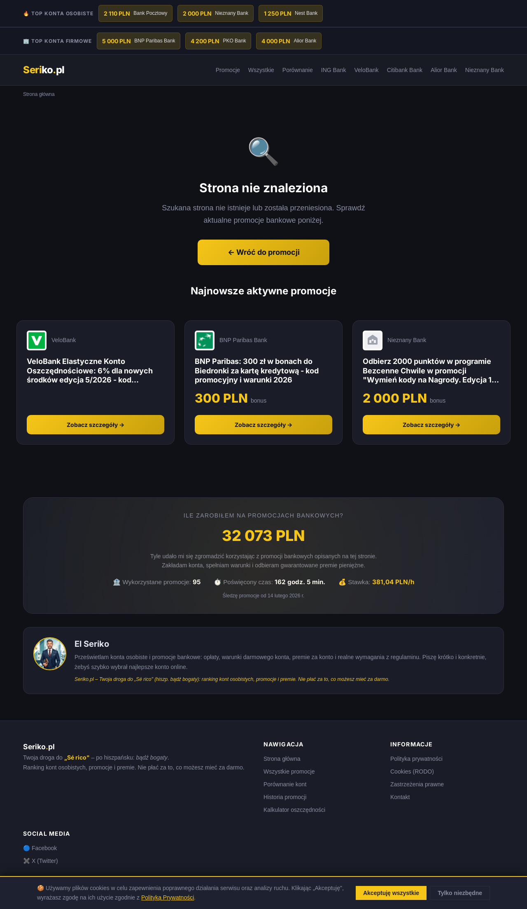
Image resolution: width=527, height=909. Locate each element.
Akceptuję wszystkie (391, 893)
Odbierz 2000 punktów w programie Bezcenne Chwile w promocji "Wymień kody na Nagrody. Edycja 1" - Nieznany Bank (429, 371)
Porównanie (297, 70)
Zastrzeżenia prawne (417, 784)
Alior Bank (444, 70)
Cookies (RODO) (412, 771)
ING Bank (333, 70)
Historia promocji (285, 797)
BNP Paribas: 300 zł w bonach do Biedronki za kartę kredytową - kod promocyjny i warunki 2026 (257, 370)
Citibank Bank (404, 70)
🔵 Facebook (40, 848)
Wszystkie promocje (289, 771)
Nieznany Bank (484, 70)
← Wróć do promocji (264, 252)
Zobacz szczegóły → (95, 424)
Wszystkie (261, 70)
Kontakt (400, 797)
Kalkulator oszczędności (294, 809)
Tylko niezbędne (460, 893)
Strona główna (282, 758)
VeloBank (366, 70)
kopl (44, 70)
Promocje (228, 70)
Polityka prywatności (416, 758)
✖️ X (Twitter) (40, 861)
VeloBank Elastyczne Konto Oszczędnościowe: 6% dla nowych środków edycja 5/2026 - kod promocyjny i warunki (90, 371)
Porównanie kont (285, 784)
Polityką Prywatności (167, 897)
